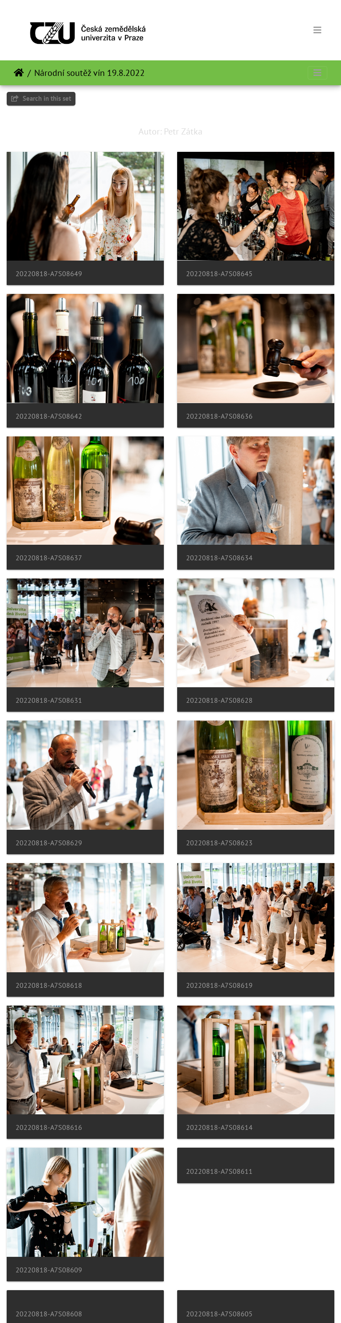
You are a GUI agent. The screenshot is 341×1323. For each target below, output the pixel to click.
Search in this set (41, 98)
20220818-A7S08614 (219, 1127)
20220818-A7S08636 (219, 416)
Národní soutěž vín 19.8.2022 (89, 73)
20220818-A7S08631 (49, 700)
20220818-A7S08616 (49, 1127)
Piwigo (194, 1304)
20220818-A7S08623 (219, 843)
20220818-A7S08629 (49, 843)
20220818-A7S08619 (219, 985)
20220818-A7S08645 (219, 273)
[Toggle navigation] (317, 30)
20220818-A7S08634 (219, 558)
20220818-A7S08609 (49, 1270)
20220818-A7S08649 (49, 273)
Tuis (19, 72)
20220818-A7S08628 (219, 700)
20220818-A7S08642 (49, 416)
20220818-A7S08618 (49, 985)
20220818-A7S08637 (49, 558)
